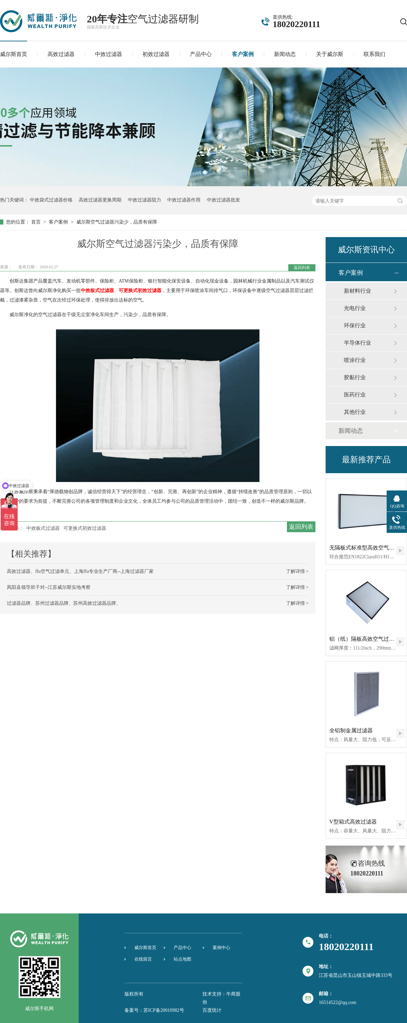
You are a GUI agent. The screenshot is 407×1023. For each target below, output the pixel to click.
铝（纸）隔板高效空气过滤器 (364, 639)
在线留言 (143, 959)
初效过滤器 (156, 54)
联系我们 (374, 54)
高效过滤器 (61, 54)
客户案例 (243, 54)
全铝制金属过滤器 (351, 730)
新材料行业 (357, 291)
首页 (36, 222)
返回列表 (302, 267)
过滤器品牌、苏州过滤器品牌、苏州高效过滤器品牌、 (64, 603)
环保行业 (355, 325)
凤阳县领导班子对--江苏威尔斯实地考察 (49, 587)
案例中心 (221, 947)
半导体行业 (357, 343)
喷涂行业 (355, 360)
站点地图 (182, 959)
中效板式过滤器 (97, 290)
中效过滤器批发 (223, 199)
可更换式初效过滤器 (140, 290)
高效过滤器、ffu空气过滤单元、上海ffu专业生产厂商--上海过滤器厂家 (80, 571)
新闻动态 (285, 54)
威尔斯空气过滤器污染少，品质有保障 (116, 222)
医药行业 (355, 395)
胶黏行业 (355, 377)
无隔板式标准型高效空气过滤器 (367, 548)
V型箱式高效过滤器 (353, 822)
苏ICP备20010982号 (163, 1010)
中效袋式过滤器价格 (51, 199)
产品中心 (201, 54)
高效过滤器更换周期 (100, 199)
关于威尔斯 (329, 54)
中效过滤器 (108, 54)
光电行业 (355, 308)
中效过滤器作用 (183, 199)
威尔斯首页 (13, 54)
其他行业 (355, 412)
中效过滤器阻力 (144, 199)
